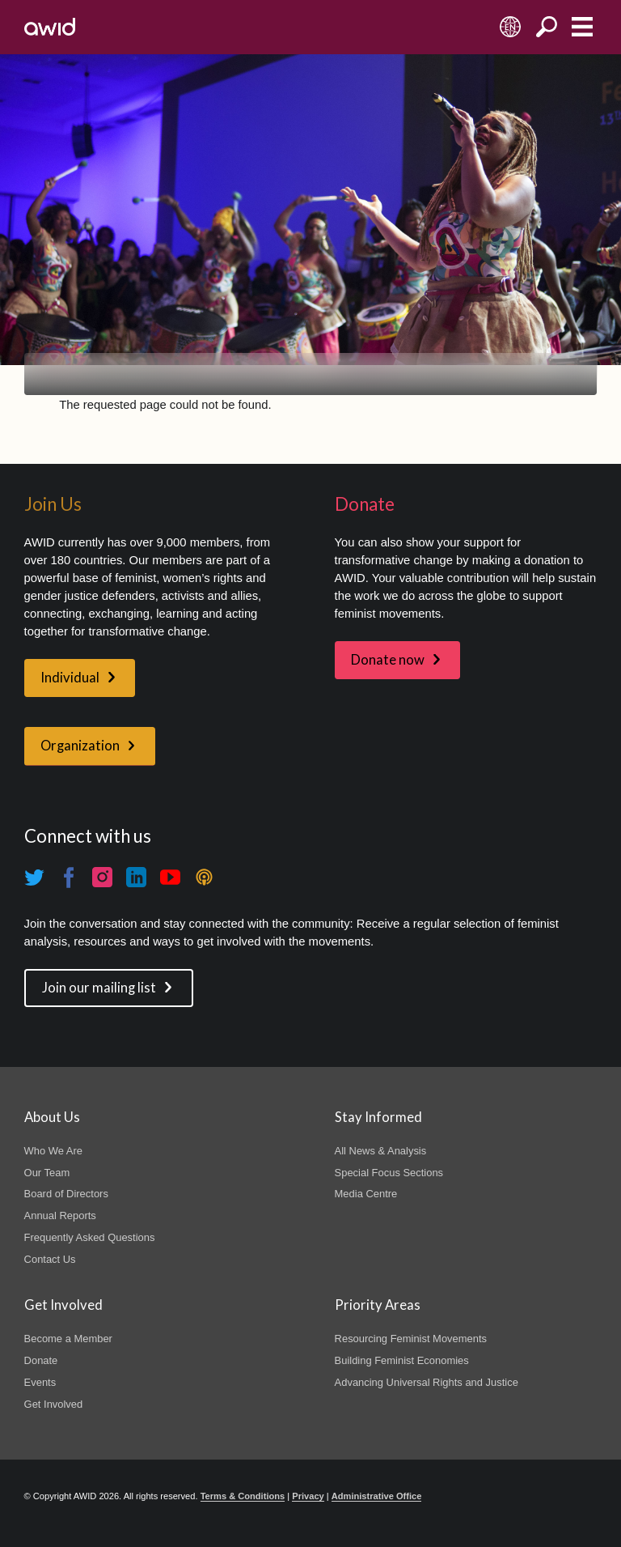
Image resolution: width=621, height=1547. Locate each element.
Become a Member (68, 1338)
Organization (80, 745)
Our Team (47, 1173)
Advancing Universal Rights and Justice (426, 1382)
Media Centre (366, 1194)
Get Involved (53, 1404)
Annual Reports (60, 1215)
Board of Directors (66, 1194)
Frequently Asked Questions (89, 1237)
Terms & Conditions (243, 1496)
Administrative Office (377, 1496)
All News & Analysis (381, 1151)
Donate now (388, 660)
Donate (41, 1360)
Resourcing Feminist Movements (411, 1338)
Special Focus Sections (389, 1173)
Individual (69, 677)
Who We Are (53, 1151)
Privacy (307, 1496)
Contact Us (50, 1259)
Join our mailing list (99, 988)
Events (40, 1382)
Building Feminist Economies (402, 1360)
